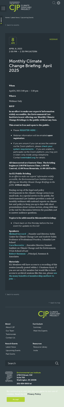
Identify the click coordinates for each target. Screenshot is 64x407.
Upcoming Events (27, 17)
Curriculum (38, 324)
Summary (37, 327)
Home (7, 17)
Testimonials (11, 334)
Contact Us (10, 338)
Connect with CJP (58, 3)
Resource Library (40, 347)
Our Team (10, 331)
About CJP (10, 327)
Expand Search (54, 3)
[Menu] (3, 8)
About (7, 324)
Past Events (10, 354)
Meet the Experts (40, 331)
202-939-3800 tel (24, 384)
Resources (37, 344)
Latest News (15, 17)
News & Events (11, 344)
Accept (16, 399)
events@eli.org (28, 157)
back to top (55, 303)
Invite (35, 350)
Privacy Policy (34, 394)
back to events (13, 25)
